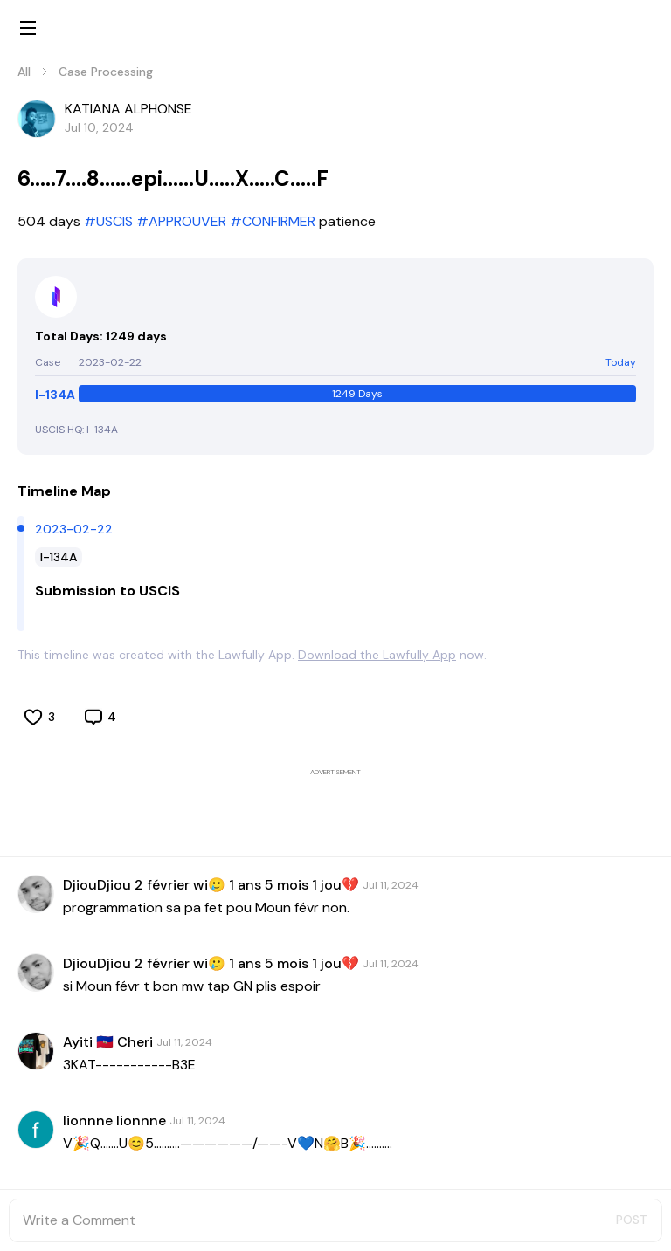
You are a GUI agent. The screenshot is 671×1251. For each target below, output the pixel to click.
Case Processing (106, 71)
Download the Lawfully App (377, 655)
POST (631, 1219)
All (24, 71)
